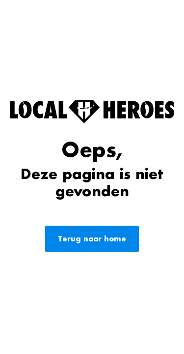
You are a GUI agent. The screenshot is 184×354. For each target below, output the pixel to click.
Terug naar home (92, 238)
